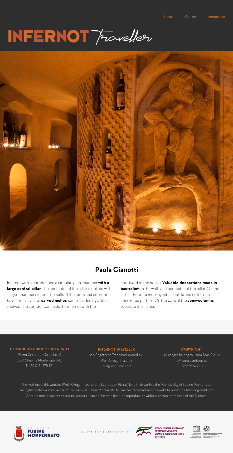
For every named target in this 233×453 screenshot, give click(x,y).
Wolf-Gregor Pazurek (116, 360)
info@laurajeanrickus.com (191, 360)
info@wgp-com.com (116, 366)
